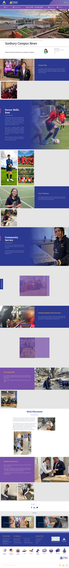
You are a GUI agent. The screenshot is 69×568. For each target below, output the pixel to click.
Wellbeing (64, 553)
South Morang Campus (17, 542)
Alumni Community (18, 554)
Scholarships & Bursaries (11, 554)
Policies (37, 542)
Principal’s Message (37, 554)
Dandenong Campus (17, 539)
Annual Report (38, 540)
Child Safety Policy (39, 539)
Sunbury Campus (27, 539)
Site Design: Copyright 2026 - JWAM (9, 565)
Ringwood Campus (17, 540)
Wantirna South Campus (28, 542)
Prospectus (44, 553)
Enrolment (31, 553)
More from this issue (1, 284)
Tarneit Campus (26, 540)
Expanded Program (4, 554)
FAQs (51, 553)
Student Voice (58, 553)
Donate (24, 553)
